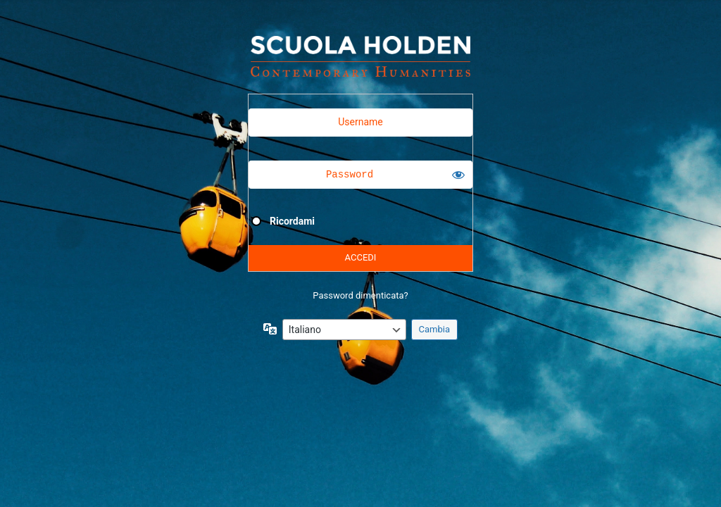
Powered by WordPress (360, 56)
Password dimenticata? (360, 295)
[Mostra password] (458, 175)
